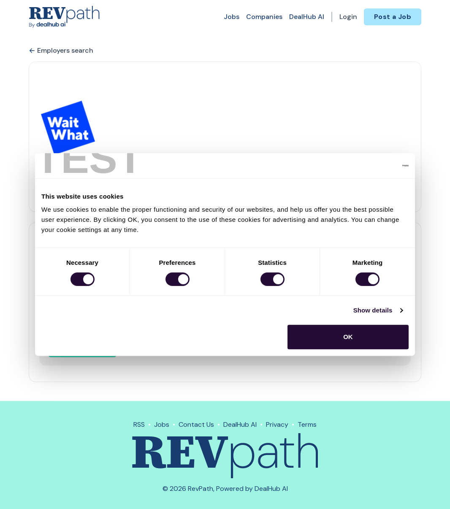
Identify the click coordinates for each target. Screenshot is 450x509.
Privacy (277, 424)
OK (348, 336)
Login (348, 16)
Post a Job (392, 16)
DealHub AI (306, 16)
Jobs (231, 16)
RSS (139, 424)
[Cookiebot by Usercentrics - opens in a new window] (372, 165)
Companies (264, 16)
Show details (373, 310)
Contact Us (196, 424)
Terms (307, 424)
